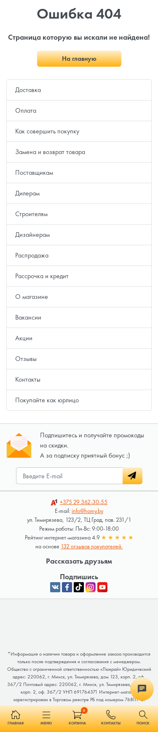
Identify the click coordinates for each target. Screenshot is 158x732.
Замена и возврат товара (50, 151)
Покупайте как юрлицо (47, 400)
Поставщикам (34, 172)
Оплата (25, 110)
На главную (79, 58)
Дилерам (27, 193)
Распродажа (31, 255)
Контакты (27, 379)
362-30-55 (83, 502)
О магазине (31, 296)
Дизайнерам (32, 234)
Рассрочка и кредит (42, 275)
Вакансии (28, 317)
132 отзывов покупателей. (92, 546)
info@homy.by (87, 511)
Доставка (28, 89)
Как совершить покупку (47, 131)
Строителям (31, 213)
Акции (23, 337)
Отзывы (26, 358)
